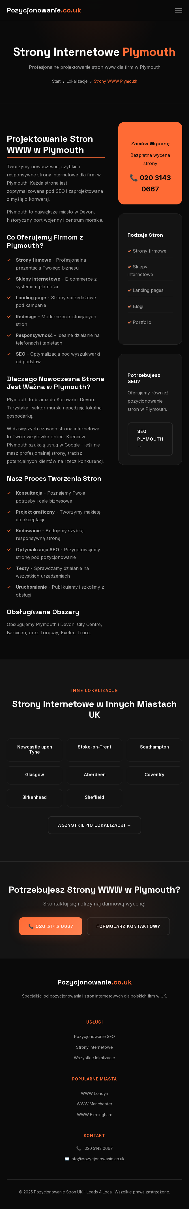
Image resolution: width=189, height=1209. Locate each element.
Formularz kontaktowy (128, 926)
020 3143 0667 (99, 1148)
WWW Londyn (94, 1093)
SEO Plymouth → (150, 439)
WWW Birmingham (94, 1114)
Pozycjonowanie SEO (94, 1036)
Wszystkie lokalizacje (94, 1057)
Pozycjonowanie (44, 10)
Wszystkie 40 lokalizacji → (94, 825)
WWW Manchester (94, 1103)
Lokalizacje (77, 81)
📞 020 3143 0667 (150, 183)
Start (56, 81)
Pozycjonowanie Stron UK (58, 1191)
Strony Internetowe (94, 1047)
